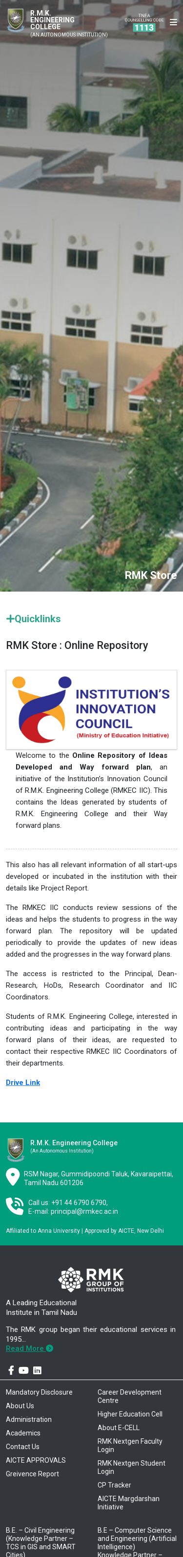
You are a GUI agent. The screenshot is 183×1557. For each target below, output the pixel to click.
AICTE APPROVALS (36, 1460)
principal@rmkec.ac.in (84, 1211)
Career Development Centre (130, 1396)
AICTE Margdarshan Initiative (129, 1503)
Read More (29, 1348)
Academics (23, 1433)
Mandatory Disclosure (39, 1392)
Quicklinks (33, 619)
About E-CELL (119, 1428)
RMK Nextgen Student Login (131, 1467)
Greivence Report (32, 1474)
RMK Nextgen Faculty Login (130, 1445)
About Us (20, 1406)
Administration (29, 1419)
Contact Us (23, 1447)
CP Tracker (114, 1485)
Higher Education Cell (130, 1414)
